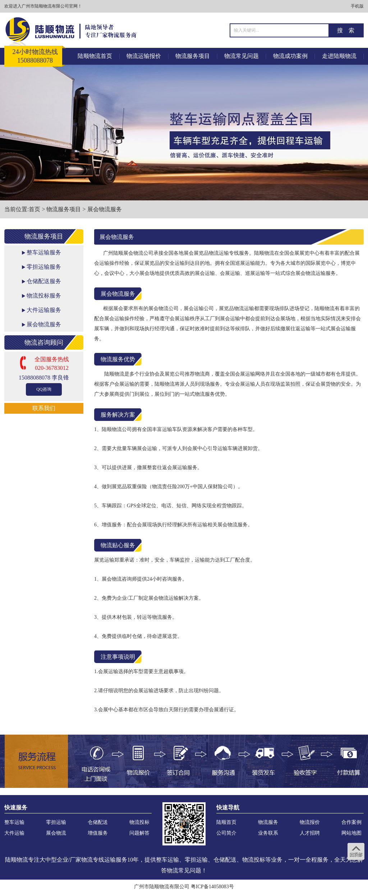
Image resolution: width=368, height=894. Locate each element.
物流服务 (268, 822)
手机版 (357, 6)
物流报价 (310, 822)
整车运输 (14, 822)
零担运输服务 (44, 267)
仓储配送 (98, 822)
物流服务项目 (192, 56)
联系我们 (43, 408)
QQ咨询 (43, 389)
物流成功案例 (290, 56)
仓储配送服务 (44, 281)
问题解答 (139, 833)
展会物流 (56, 833)
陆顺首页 (226, 822)
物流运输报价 (143, 56)
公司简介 (226, 833)
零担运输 (56, 822)
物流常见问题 (241, 56)
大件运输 (14, 833)
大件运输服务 (44, 310)
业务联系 (268, 833)
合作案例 (351, 822)
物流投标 (139, 822)
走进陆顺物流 (339, 56)
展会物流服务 (104, 209)
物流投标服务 (44, 295)
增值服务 (98, 833)
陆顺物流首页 (95, 56)
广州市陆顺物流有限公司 (161, 886)
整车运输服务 (44, 252)
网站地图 (351, 833)
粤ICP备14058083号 (212, 886)
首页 (34, 209)
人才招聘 (310, 833)
